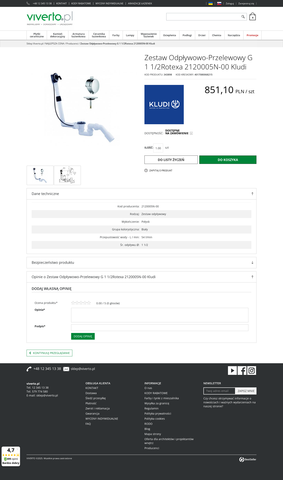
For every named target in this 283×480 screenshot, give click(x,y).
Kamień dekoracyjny (57, 35)
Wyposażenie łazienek (149, 35)
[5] (89, 303)
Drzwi (202, 35)
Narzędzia (234, 35)
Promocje (252, 35)
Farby (115, 35)
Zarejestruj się (246, 3)
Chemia (216, 35)
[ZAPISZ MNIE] (245, 391)
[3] (81, 303)
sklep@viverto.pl (83, 369)
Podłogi (187, 35)
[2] (77, 303)
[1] (73, 303)
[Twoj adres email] (219, 391)
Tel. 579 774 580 (37, 391)
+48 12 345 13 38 (42, 3)
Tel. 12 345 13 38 (38, 387)
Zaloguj (230, 3)
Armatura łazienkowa (78, 35)
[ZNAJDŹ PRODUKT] (202, 16)
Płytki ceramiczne (37, 35)
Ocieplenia (169, 35)
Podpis (40, 326)
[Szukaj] (243, 16)
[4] (85, 303)
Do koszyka (228, 160)
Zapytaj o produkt (160, 170)
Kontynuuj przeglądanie (49, 353)
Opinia (40, 310)
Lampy (130, 35)
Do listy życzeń (171, 160)
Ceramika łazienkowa (99, 35)
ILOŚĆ (148, 147)
